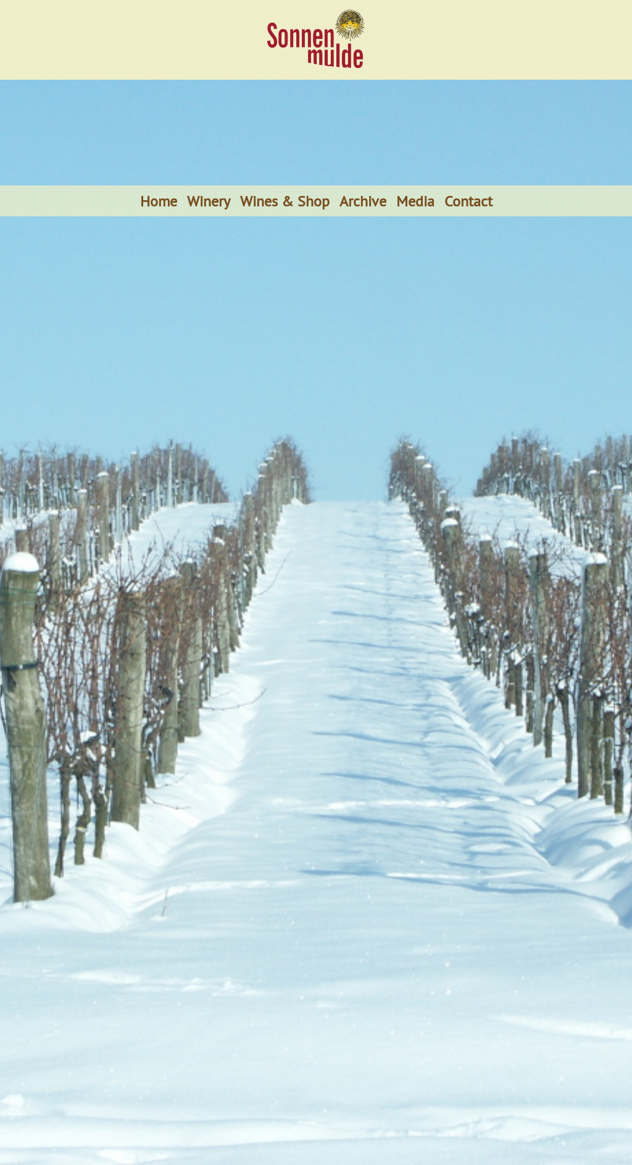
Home (158, 201)
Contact (468, 201)
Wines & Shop (285, 201)
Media (415, 201)
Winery (208, 201)
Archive (362, 201)
